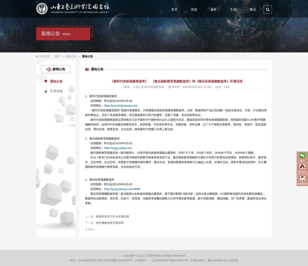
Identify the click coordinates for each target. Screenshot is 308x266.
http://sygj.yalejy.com (118, 148)
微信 (302, 160)
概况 (253, 9)
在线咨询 (302, 183)
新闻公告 (70, 56)
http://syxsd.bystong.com (121, 105)
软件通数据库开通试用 (110, 222)
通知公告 (87, 56)
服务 (213, 9)
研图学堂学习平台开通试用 (112, 216)
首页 (174, 9)
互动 (233, 9)
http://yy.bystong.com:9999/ (122, 189)
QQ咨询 (302, 172)
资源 (194, 9)
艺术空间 (56, 91)
